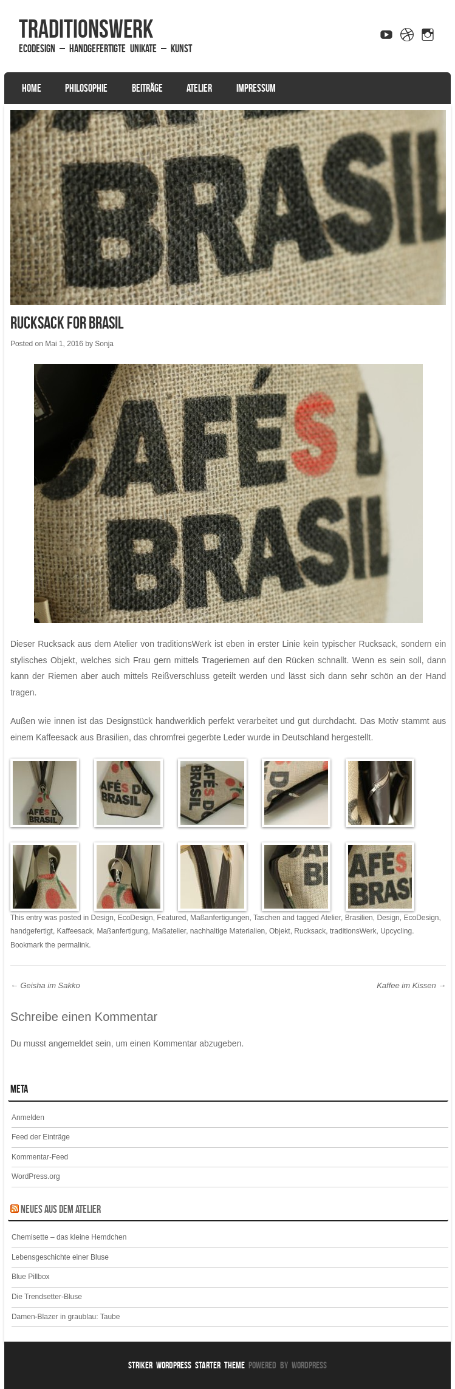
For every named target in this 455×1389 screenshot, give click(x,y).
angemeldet (71, 1043)
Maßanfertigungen (219, 917)
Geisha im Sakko (45, 985)
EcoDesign (135, 917)
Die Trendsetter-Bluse (47, 1296)
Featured (171, 917)
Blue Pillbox (31, 1276)
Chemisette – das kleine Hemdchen (69, 1237)
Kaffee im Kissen (411, 985)
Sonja (104, 344)
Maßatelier (169, 931)
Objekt (279, 931)
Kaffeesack (75, 931)
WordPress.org (36, 1176)
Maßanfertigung (122, 931)
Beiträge (147, 88)
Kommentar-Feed (40, 1157)
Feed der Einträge (41, 1137)
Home (31, 88)
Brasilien (359, 917)
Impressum (256, 88)
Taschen (267, 917)
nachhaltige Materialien (227, 931)
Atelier (199, 88)
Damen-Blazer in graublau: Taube (66, 1316)
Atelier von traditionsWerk (162, 644)
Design (102, 917)
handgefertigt (31, 931)
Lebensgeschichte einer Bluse (60, 1257)
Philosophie (86, 88)
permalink (73, 945)
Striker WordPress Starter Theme (186, 1365)
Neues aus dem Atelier (61, 1209)
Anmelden (28, 1117)
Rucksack (310, 931)
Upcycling (396, 931)
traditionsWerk (86, 29)
